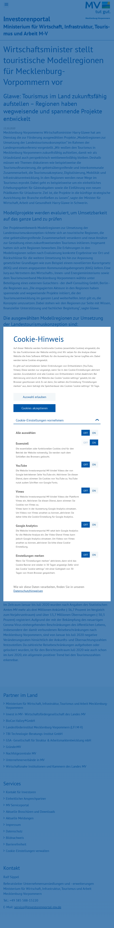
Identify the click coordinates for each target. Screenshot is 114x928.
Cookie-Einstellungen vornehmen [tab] (40, 420)
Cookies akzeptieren (35, 408)
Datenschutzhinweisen (28, 591)
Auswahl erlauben (34, 397)
